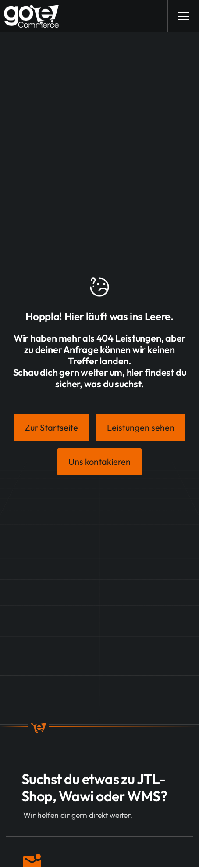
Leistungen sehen (140, 427)
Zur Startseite (51, 427)
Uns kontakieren (99, 461)
